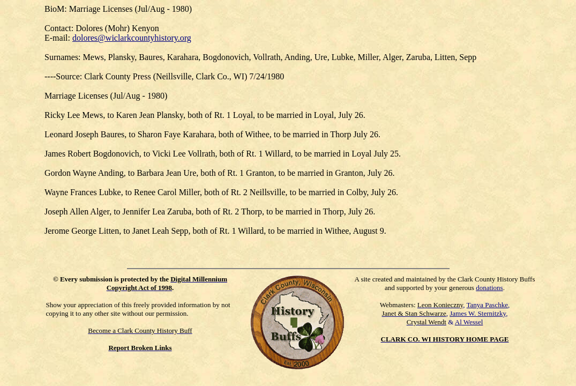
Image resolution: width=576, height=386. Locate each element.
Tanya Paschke (487, 305)
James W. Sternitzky (478, 313)
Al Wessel (469, 322)
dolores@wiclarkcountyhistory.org (131, 37)
